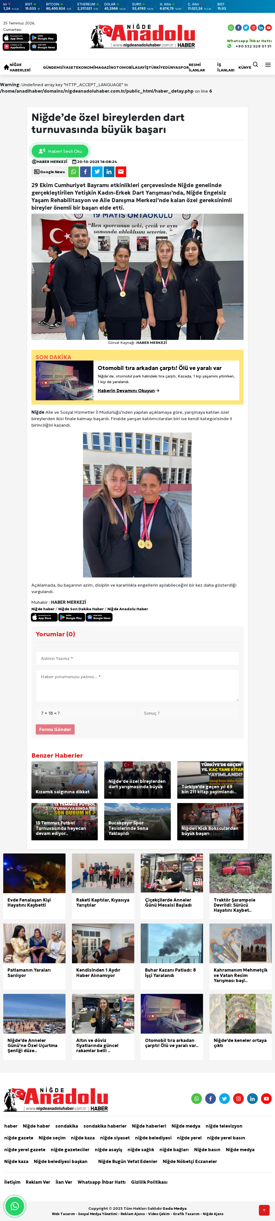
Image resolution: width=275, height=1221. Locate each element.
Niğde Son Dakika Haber (81, 608)
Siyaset (68, 67)
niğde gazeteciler (70, 1149)
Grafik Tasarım (186, 1214)
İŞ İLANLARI (225, 67)
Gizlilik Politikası (149, 1182)
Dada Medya (175, 1208)
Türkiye (157, 67)
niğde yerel (189, 1137)
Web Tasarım (63, 1214)
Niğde (37, 412)
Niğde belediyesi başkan (61, 1161)
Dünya (171, 67)
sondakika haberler (105, 1126)
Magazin (104, 67)
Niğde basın (207, 1149)
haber (10, 1126)
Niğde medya (186, 1126)
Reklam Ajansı (133, 1214)
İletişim (12, 1182)
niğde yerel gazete (24, 1149)
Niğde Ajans (213, 1214)
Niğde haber (43, 608)
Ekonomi (85, 67)
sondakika (66, 1126)
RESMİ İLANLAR (197, 67)
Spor (183, 67)
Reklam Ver (38, 1182)
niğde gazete (18, 1137)
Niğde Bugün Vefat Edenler (127, 1161)
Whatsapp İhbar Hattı (102, 1182)
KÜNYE (244, 67)
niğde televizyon (224, 1126)
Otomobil (124, 67)
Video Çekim (159, 1214)
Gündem (51, 67)
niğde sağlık (141, 1149)
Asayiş (142, 67)
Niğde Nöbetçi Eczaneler (190, 1161)
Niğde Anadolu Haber (127, 608)
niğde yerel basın (226, 1137)
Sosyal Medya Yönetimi (97, 1214)
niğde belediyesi (153, 1137)
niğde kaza (83, 1137)
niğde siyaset (115, 1137)
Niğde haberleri (20, 67)
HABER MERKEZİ (49, 161)
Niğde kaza (16, 1161)
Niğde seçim (52, 1137)
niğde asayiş (108, 1149)
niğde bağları (174, 1149)
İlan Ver (64, 1182)
